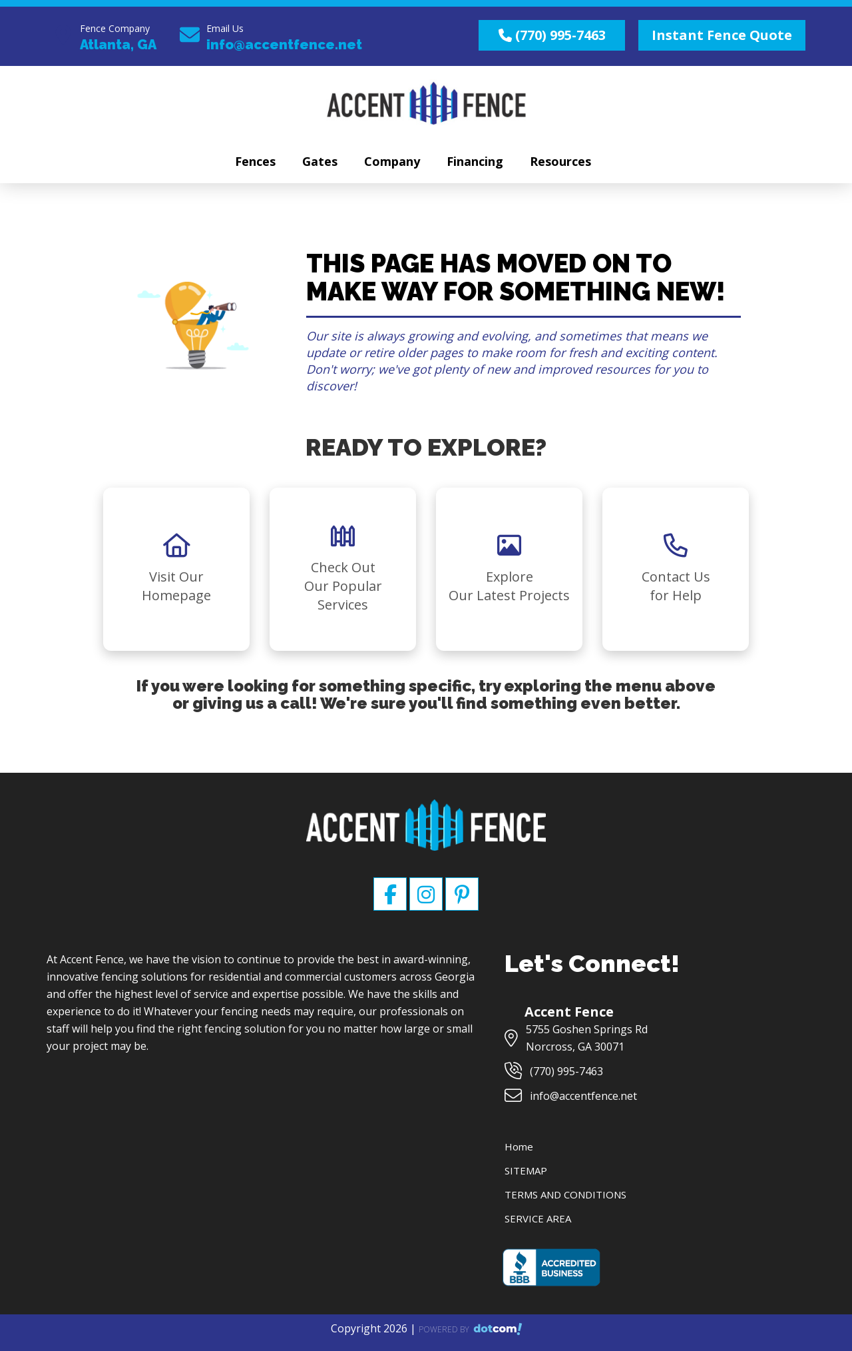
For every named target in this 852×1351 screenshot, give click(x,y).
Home (519, 1146)
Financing (475, 161)
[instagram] (427, 898)
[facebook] (391, 898)
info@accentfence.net (284, 45)
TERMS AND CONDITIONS (565, 1194)
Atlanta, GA (118, 45)
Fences (255, 161)
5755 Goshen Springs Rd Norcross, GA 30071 (587, 1038)
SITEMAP (526, 1170)
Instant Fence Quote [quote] (722, 35)
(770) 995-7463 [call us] (552, 35)
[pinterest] (462, 898)
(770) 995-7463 (566, 1071)
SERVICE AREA (538, 1218)
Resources (560, 161)
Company (392, 161)
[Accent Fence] (426, 812)
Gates (319, 161)
